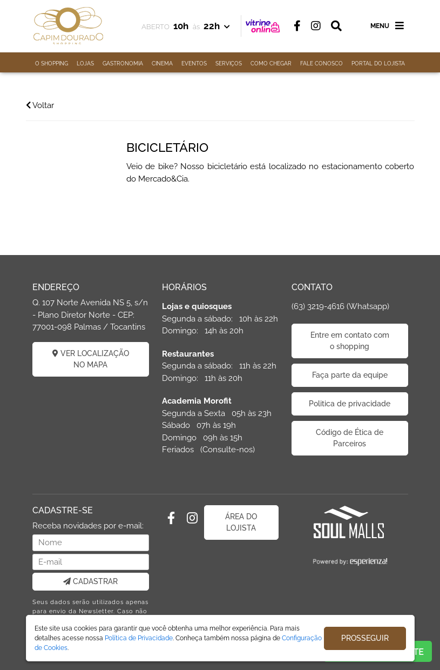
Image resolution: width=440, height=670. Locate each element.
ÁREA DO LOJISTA (241, 522)
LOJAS (85, 63)
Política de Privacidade (139, 638)
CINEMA (162, 63)
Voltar (40, 105)
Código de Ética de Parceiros (349, 438)
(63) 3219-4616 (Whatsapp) (340, 306)
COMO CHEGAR (271, 63)
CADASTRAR (90, 581)
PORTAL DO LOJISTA (378, 63)
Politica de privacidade (349, 403)
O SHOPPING (51, 63)
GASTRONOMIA (123, 63)
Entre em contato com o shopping (349, 341)
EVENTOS (194, 63)
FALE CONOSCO (321, 63)
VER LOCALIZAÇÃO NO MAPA (90, 359)
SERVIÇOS (228, 63)
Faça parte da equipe (350, 375)
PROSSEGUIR (365, 638)
